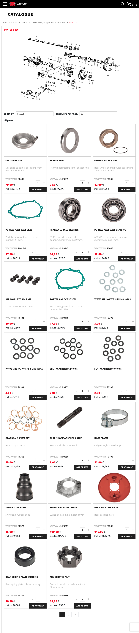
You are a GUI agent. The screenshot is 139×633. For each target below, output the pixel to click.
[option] (70, 69)
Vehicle (24, 22)
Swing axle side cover (63, 507)
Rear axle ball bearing (64, 229)
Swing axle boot (15, 507)
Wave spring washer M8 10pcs (112, 299)
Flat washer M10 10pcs (108, 368)
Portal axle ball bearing (110, 229)
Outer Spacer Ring (105, 160)
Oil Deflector (13, 160)
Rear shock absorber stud (66, 438)
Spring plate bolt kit (18, 299)
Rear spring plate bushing (21, 577)
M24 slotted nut (60, 577)
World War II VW (10, 22)
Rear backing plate (106, 507)
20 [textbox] (82, 113)
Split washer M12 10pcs (64, 368)
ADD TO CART (38, 189)
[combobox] (34, 113)
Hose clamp (101, 438)
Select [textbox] (20, 113)
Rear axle (61, 22)
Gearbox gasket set (17, 438)
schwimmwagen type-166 (42, 22)
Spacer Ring (57, 160)
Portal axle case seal (18, 229)
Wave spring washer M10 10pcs (24, 368)
